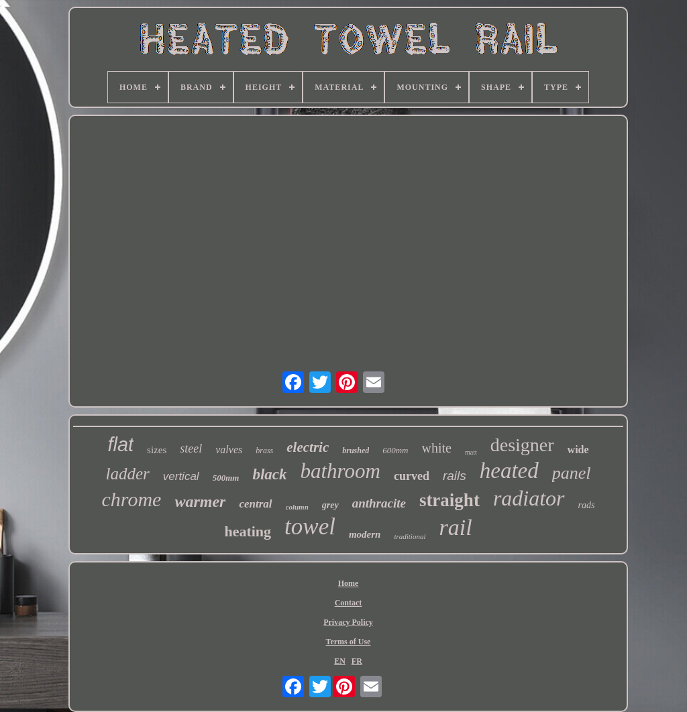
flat (120, 444)
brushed (355, 450)
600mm (395, 450)
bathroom (340, 471)
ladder (128, 474)
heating (247, 531)
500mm (226, 478)
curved (411, 476)
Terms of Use (348, 641)
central (255, 503)
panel (571, 473)
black (269, 474)
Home (348, 583)
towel (309, 527)
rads (586, 505)
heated (509, 471)
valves (228, 449)
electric (307, 447)
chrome (132, 499)
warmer (199, 501)
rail (455, 527)
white (437, 447)
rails (454, 476)
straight (449, 500)
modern (365, 534)
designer (522, 444)
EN (340, 661)
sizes (156, 449)
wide (578, 449)
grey (330, 505)
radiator (529, 498)
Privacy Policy (348, 622)
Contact (348, 602)
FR (357, 661)
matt (471, 452)
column (297, 507)
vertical (181, 476)
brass (264, 450)
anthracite (379, 503)
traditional (409, 536)
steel (191, 448)
